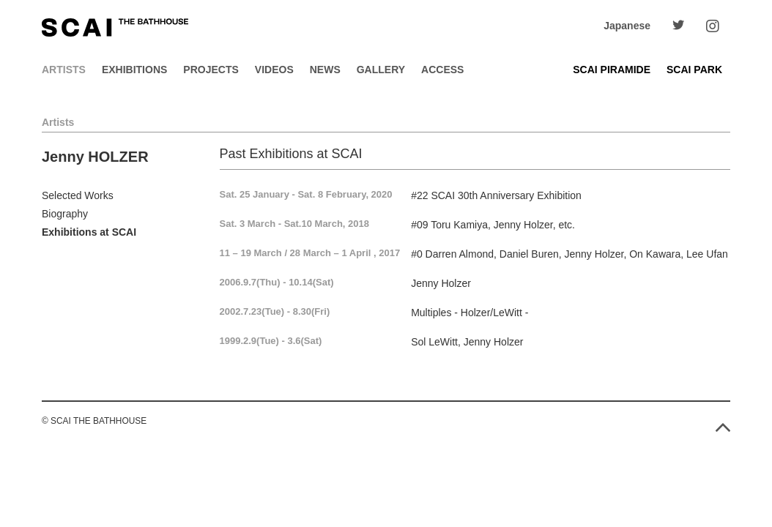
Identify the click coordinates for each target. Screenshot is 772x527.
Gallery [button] (381, 69)
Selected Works (78, 195)
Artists (64, 69)
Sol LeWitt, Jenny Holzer (467, 342)
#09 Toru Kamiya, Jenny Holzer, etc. (493, 225)
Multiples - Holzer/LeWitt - (469, 312)
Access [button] (442, 69)
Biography (65, 214)
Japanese (627, 25)
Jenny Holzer (441, 283)
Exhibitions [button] (134, 69)
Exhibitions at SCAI (89, 232)
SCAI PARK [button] (694, 69)
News (325, 69)
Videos (274, 69)
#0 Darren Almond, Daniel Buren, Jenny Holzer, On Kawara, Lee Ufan (569, 254)
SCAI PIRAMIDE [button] (611, 69)
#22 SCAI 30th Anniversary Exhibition (496, 195)
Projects (210, 69)
